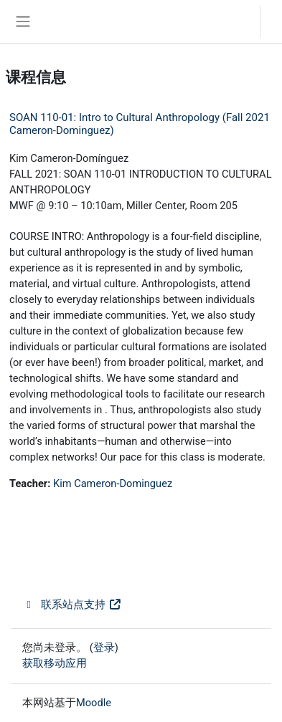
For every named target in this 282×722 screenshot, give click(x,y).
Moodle (93, 702)
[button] (235, 21)
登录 (275, 21)
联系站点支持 (72, 604)
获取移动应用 (54, 663)
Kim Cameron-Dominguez (112, 483)
